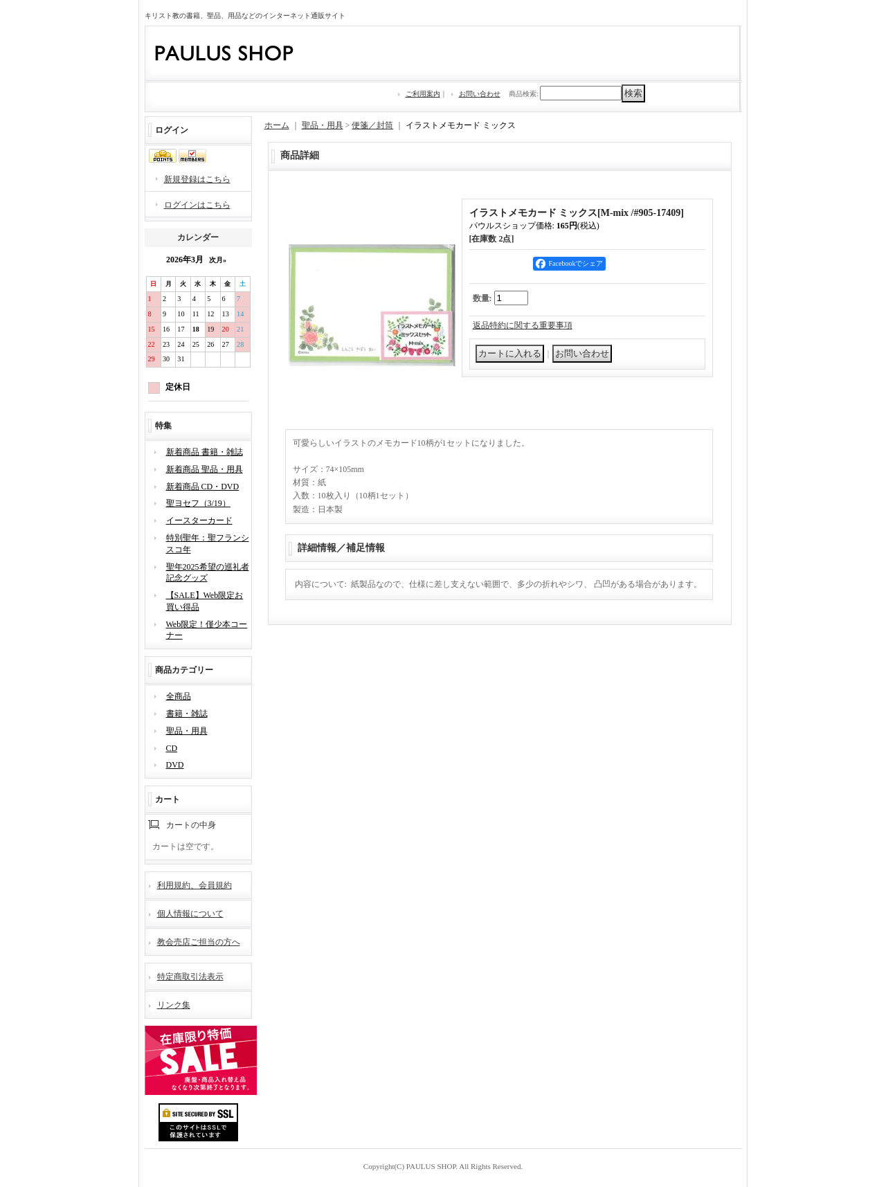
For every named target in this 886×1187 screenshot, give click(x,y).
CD (172, 748)
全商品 (178, 696)
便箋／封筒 (372, 125)
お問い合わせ (479, 94)
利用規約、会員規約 (194, 885)
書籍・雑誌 (187, 713)
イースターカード (199, 520)
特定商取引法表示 (190, 976)
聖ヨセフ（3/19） (198, 503)
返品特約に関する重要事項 (522, 325)
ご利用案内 (423, 94)
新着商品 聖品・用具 (204, 469)
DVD (175, 765)
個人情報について (190, 913)
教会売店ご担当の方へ (198, 942)
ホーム (276, 125)
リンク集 (173, 1005)
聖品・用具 (187, 731)
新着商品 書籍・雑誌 (204, 452)
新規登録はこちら (197, 179)
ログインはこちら (197, 205)
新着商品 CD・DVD (202, 486)
